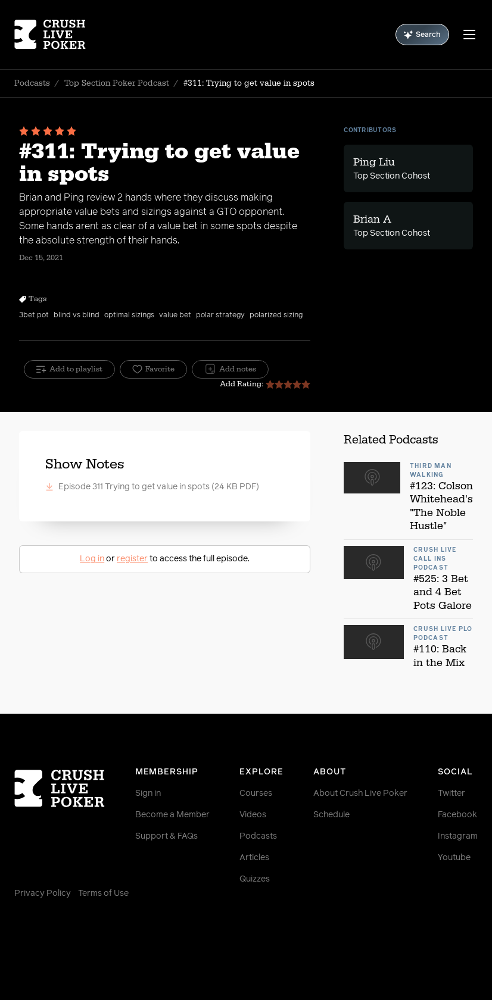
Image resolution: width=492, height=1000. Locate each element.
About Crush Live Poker (360, 793)
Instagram (458, 836)
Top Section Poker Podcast (116, 83)
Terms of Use (103, 893)
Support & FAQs (166, 836)
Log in (92, 559)
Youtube (454, 858)
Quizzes (254, 879)
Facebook (457, 815)
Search (422, 34)
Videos (252, 815)
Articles (254, 858)
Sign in (148, 793)
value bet (175, 315)
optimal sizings (129, 315)
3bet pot (34, 315)
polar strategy (220, 315)
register (132, 559)
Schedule (331, 815)
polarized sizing (276, 315)
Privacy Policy (42, 893)
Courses (255, 793)
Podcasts (32, 83)
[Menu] (469, 34)
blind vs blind (76, 315)
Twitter (451, 793)
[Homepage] (53, 34)
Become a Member (172, 815)
